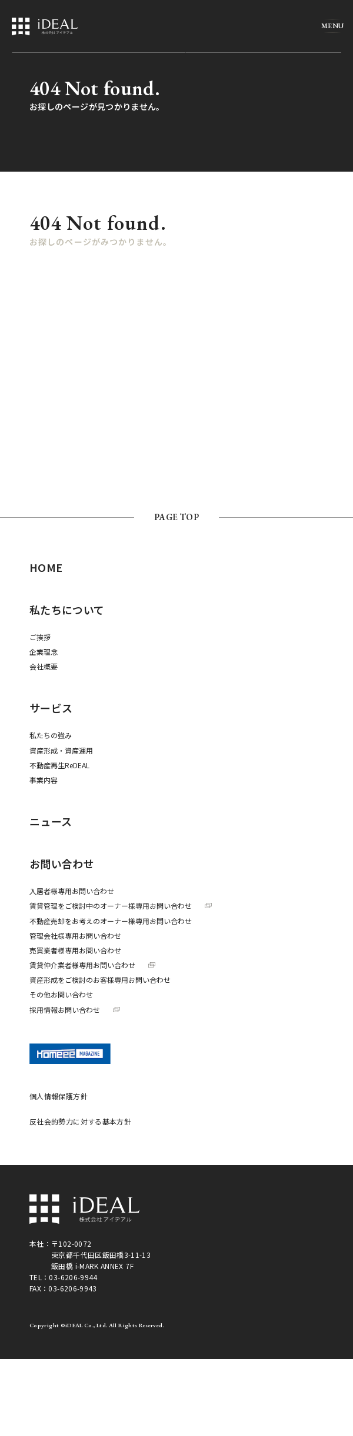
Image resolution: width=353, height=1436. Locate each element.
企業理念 (43, 652)
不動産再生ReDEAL (59, 765)
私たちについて (67, 609)
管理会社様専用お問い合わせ (75, 935)
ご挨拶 (40, 637)
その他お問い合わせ (61, 994)
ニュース (50, 821)
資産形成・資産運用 (61, 750)
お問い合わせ (61, 863)
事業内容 (43, 780)
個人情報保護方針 (58, 1096)
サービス (50, 707)
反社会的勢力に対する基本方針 (80, 1121)
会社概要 (43, 666)
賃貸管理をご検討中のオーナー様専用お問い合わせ (120, 906)
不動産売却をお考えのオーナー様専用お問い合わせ (110, 921)
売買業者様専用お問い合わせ (75, 950)
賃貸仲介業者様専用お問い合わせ (92, 965)
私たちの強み (50, 735)
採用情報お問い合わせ (74, 1010)
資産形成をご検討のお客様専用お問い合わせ (100, 980)
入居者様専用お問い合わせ (71, 891)
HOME (45, 567)
